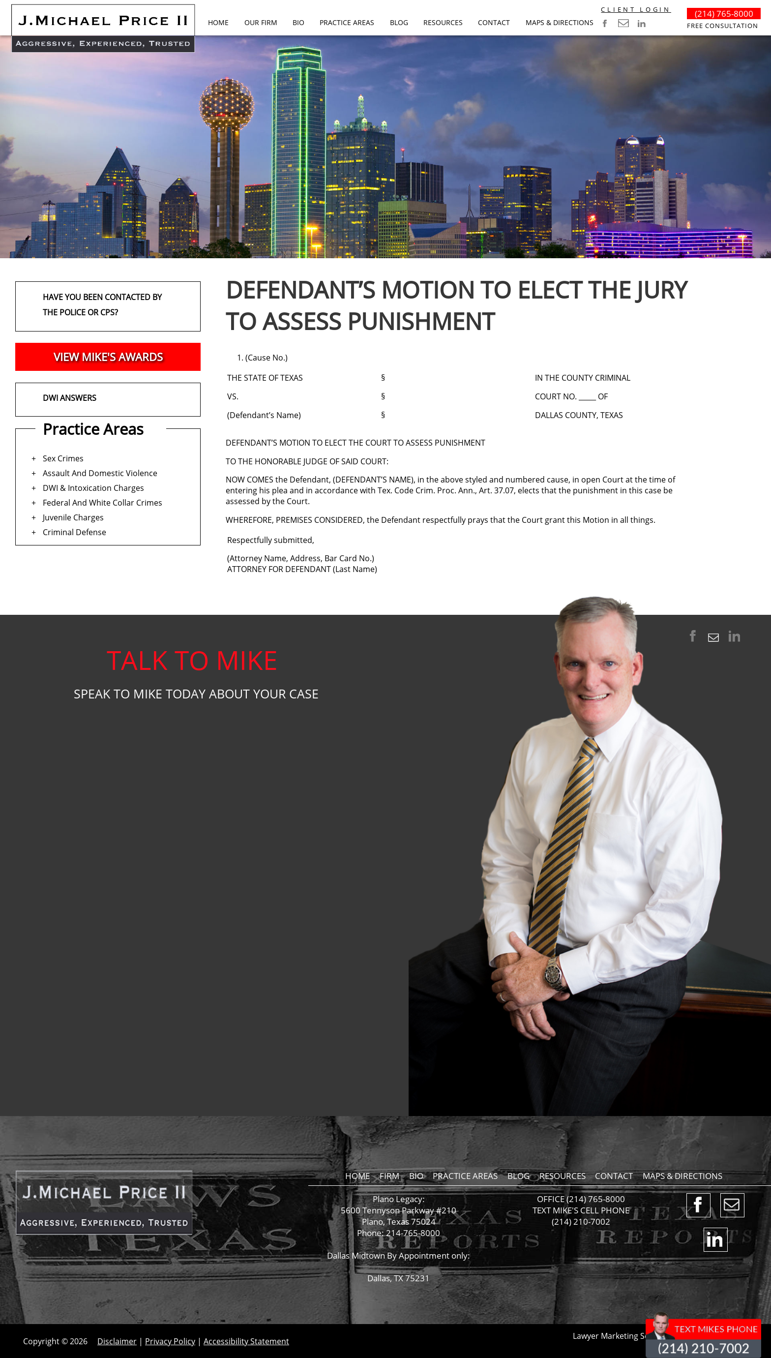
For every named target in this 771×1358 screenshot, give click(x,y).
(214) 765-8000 (724, 13)
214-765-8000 (413, 1232)
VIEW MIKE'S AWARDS (108, 357)
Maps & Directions (559, 22)
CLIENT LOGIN (636, 9)
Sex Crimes (63, 458)
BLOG (399, 22)
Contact (494, 22)
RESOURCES (443, 22)
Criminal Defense (74, 532)
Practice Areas (347, 22)
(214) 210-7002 (581, 1221)
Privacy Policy (170, 1341)
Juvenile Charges (73, 517)
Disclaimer (117, 1341)
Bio (298, 22)
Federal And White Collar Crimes (102, 502)
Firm (389, 1175)
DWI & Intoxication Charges (93, 488)
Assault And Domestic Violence (100, 473)
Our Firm (260, 22)
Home (218, 22)
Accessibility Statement (246, 1341)
